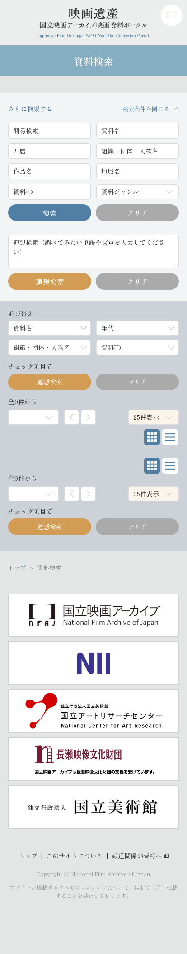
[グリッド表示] (152, 437)
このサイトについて (74, 855)
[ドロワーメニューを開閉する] (171, 15)
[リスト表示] (170, 437)
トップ (28, 855)
